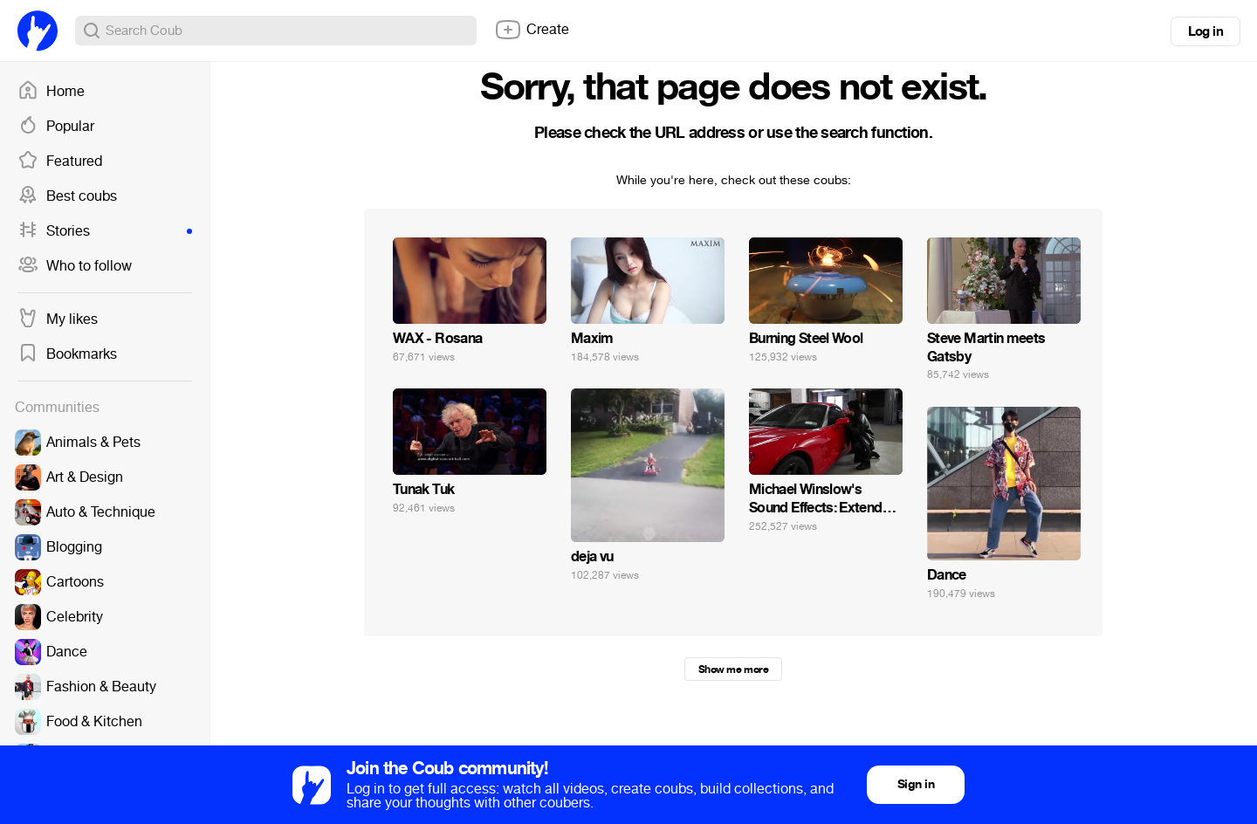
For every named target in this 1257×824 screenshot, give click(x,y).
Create (531, 30)
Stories (104, 231)
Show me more (733, 669)
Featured (59, 161)
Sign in (915, 784)
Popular (55, 126)
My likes (57, 319)
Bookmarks (67, 354)
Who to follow (74, 266)
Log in (1205, 31)
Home (51, 91)
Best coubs (67, 196)
